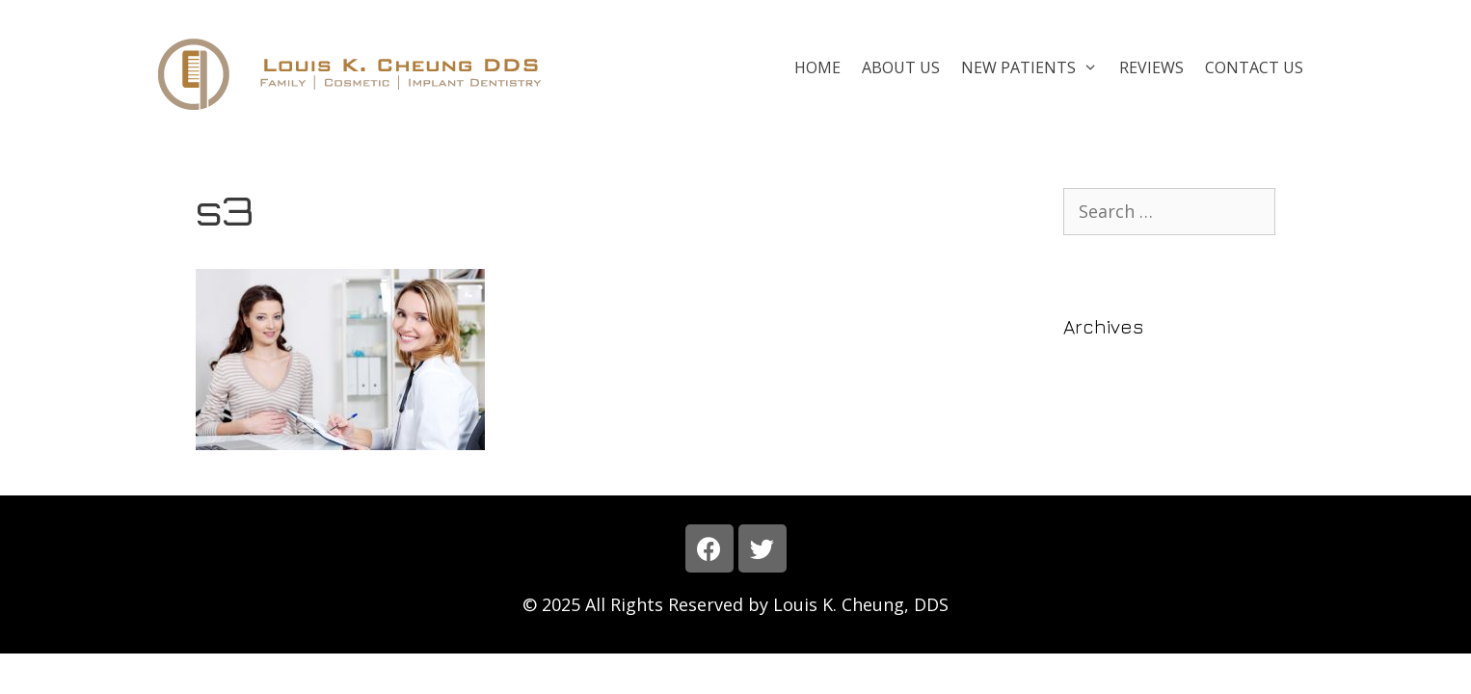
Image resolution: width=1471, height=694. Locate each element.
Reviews (1151, 67)
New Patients (1035, 67)
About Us (901, 67)
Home (817, 67)
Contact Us (1254, 67)
